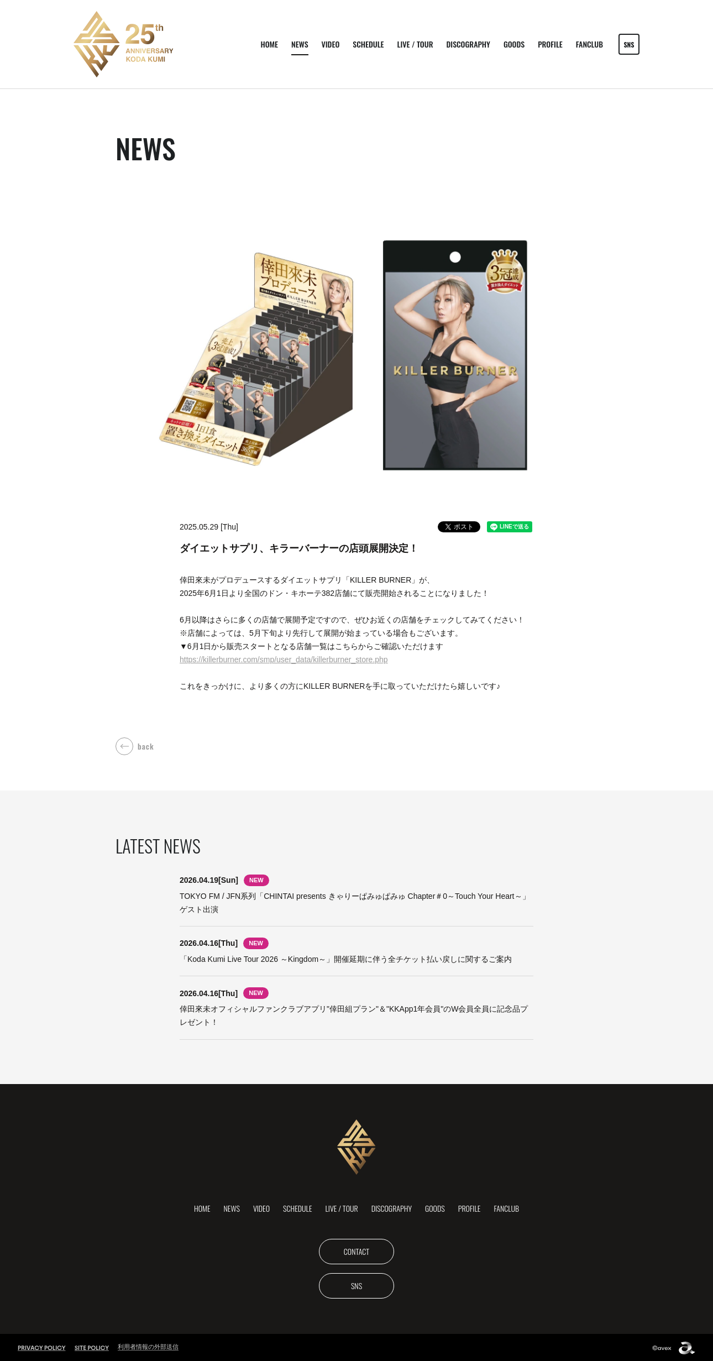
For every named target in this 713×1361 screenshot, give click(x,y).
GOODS (514, 44)
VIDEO (331, 44)
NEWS (299, 44)
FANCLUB (589, 44)
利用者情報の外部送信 (148, 1345)
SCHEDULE (368, 44)
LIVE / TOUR (415, 44)
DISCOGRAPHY (468, 44)
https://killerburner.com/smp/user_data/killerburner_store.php (284, 659)
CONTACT (356, 1249)
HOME (269, 44)
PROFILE (550, 44)
